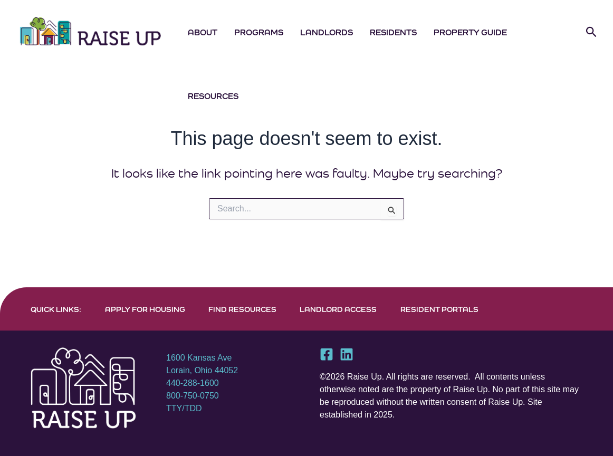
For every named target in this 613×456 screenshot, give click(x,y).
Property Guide (470, 32)
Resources (213, 96)
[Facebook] (326, 354)
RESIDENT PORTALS (439, 309)
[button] (591, 32)
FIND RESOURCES (242, 309)
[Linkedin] (346, 354)
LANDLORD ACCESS (338, 309)
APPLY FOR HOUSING (145, 309)
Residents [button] (393, 32)
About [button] (202, 32)
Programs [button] (258, 32)
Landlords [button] (326, 32)
